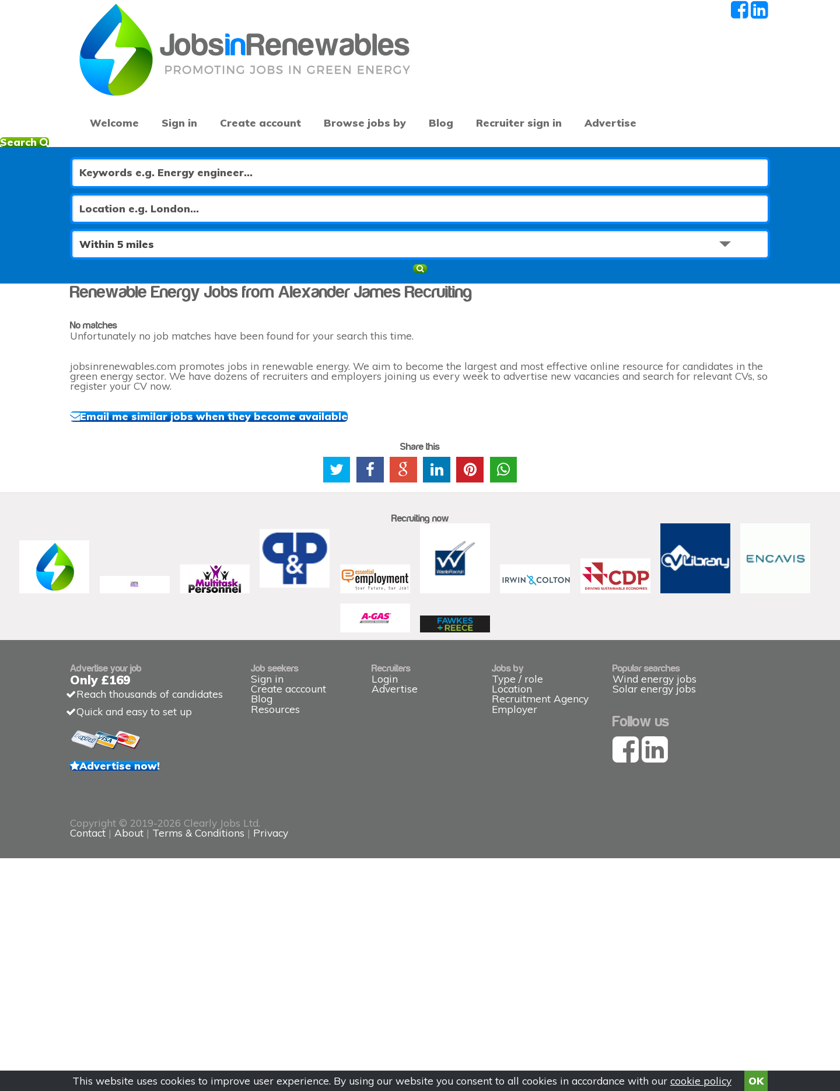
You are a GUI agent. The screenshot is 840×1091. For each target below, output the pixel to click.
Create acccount (288, 837)
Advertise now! (152, 934)
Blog (408, 82)
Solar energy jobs (654, 837)
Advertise (630, 82)
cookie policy (701, 1077)
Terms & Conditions (439, 1021)
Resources (275, 872)
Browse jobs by (339, 82)
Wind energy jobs (654, 819)
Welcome (110, 82)
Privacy (511, 1021)
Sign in (170, 82)
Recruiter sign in (712, 82)
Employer (514, 872)
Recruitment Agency (540, 854)
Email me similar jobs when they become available (248, 413)
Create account (245, 82)
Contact (330, 1021)
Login (385, 819)
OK (756, 1077)
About (369, 1021)
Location (512, 837)
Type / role (517, 819)
